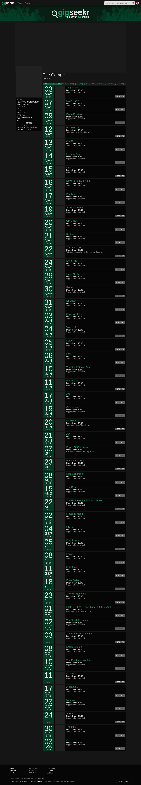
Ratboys (70, 234)
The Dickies (72, 487)
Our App (28, 3)
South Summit (74, 646)
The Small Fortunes (77, 620)
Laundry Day (73, 154)
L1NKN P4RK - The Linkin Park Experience (89, 607)
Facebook (50, 770)
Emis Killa (71, 260)
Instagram (50, 774)
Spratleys (71, 567)
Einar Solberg (73, 580)
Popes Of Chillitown (77, 447)
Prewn (69, 553)
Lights (69, 167)
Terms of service (24, 781)
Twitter (49, 772)
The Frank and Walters (78, 660)
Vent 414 (71, 327)
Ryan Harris (72, 101)
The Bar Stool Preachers (79, 633)
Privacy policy (14, 781)
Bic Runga (72, 380)
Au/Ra (69, 141)
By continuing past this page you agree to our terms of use (27, 778)
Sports (69, 713)
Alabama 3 (72, 686)
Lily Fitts (70, 527)
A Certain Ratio (74, 207)
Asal (68, 393)
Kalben (70, 340)
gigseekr (31, 770)
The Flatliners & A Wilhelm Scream (85, 500)
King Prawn (72, 540)
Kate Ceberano (74, 473)
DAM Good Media (58, 781)
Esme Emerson (74, 114)
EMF (69, 354)
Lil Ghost (71, 300)
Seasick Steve (74, 314)
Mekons (70, 700)
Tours (19, 3)
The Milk (71, 726)
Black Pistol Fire (75, 460)
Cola (68, 740)
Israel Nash (72, 274)
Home (12, 768)
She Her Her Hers (76, 593)
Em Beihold (72, 127)
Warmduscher (73, 247)
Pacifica (70, 194)
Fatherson (71, 287)
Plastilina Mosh (74, 513)
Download (13, 770)
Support (39, 781)
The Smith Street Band (78, 367)
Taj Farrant (72, 87)
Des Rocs (71, 673)
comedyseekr (32, 772)
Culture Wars (73, 407)
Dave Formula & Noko (78, 180)
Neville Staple (73, 420)
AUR (69, 433)
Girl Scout (71, 220)
